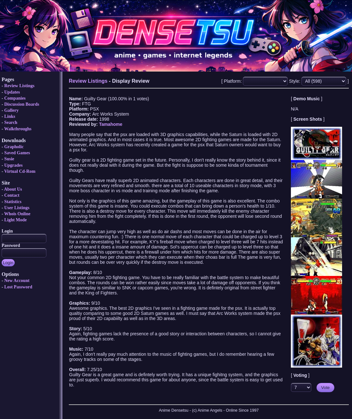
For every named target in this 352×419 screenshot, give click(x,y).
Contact (11, 195)
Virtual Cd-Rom (20, 171)
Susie (9, 158)
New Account (16, 280)
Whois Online (17, 213)
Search (10, 122)
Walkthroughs (17, 128)
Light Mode (15, 219)
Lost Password (18, 287)
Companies (15, 98)
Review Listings (19, 85)
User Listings (16, 207)
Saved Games (17, 152)
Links (9, 116)
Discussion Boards (21, 104)
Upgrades (13, 165)
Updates (12, 92)
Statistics (12, 201)
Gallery (11, 110)
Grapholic (14, 146)
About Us (13, 189)
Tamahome (110, 124)
